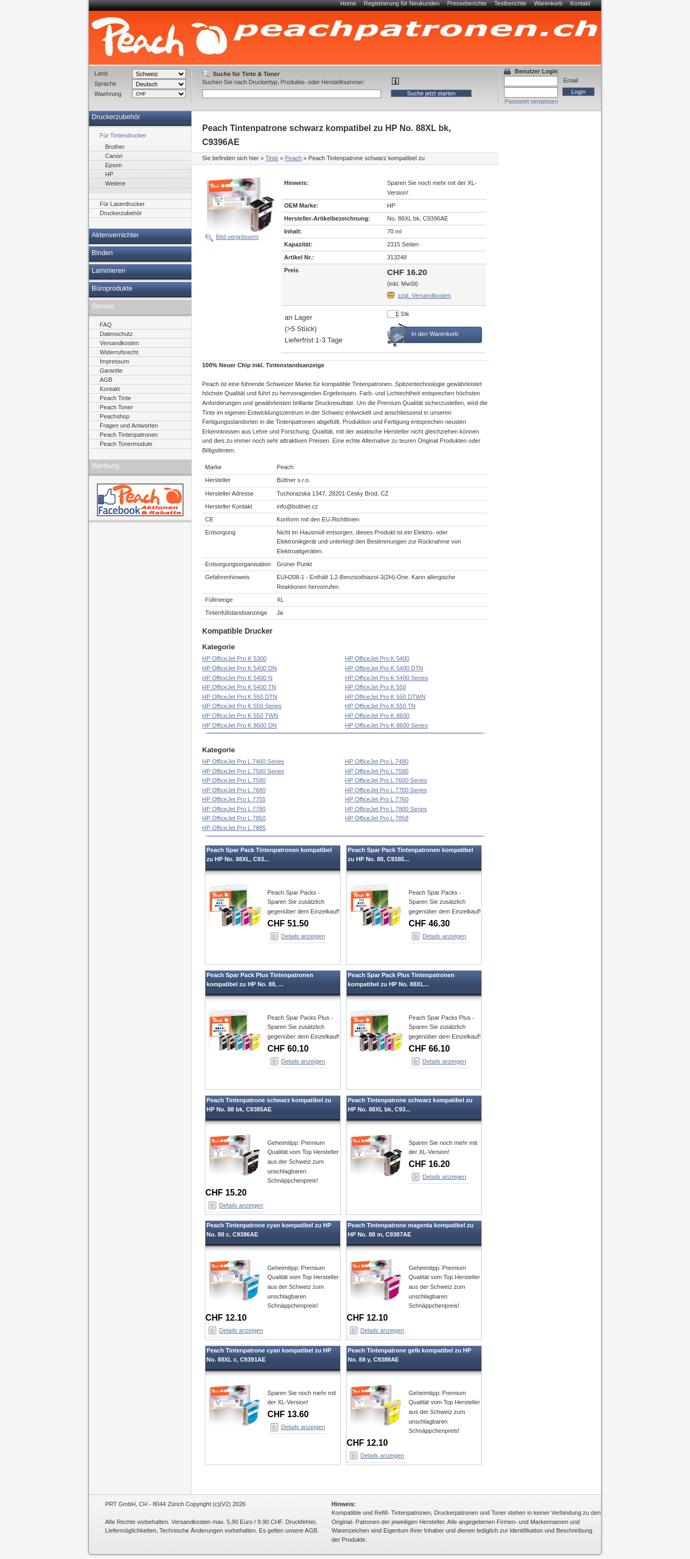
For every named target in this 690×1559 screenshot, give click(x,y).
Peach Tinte (115, 398)
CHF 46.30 (429, 923)
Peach (293, 158)
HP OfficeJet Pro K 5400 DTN (384, 668)
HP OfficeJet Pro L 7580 (377, 771)
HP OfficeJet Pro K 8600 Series (386, 725)
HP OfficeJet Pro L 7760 (377, 799)
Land (100, 73)
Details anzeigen (303, 936)
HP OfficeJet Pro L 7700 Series (386, 790)
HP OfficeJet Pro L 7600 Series (386, 780)
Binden (102, 253)
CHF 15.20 (226, 1192)
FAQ (106, 324)
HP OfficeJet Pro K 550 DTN (239, 696)
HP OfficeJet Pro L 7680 (234, 790)
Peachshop (114, 416)
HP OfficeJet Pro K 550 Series (242, 706)
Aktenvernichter (115, 235)
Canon (113, 156)
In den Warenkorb (434, 334)
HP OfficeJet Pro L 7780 (234, 809)
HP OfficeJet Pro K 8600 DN (239, 725)
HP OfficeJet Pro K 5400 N (237, 678)
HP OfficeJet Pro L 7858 (377, 818)
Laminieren (109, 270)
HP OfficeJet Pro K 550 (375, 687)
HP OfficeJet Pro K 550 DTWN (385, 696)
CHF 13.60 (288, 1414)
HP (109, 174)
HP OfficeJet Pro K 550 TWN (240, 715)
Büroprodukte (112, 288)
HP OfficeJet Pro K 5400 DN (239, 668)
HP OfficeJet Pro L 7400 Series (243, 761)
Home (348, 3)
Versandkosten (119, 343)
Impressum (114, 361)
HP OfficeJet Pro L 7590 (234, 780)
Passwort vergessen (531, 101)
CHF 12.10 (226, 1317)
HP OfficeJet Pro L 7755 (234, 799)
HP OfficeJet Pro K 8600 (377, 715)
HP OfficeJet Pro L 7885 (234, 828)
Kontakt (580, 3)
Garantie (111, 370)
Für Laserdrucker (122, 204)
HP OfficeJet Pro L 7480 (377, 761)
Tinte (271, 158)
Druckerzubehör (116, 117)
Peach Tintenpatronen (129, 434)
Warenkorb (548, 3)
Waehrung (107, 94)
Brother (115, 146)
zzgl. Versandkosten (424, 295)
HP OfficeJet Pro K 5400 (377, 658)
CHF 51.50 (288, 923)
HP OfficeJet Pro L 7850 (234, 818)
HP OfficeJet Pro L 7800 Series (386, 809)
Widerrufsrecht (119, 352)
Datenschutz (116, 334)
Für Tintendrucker (123, 135)
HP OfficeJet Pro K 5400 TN (239, 687)
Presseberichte (466, 3)
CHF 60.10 (288, 1048)
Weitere (115, 183)
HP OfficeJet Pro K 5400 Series (386, 678)
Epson (113, 165)
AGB (106, 379)
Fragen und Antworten (129, 425)
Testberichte (510, 3)
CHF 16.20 (429, 1164)
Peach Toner (116, 407)
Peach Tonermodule (126, 444)
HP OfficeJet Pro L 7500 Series (243, 771)
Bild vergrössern (237, 236)
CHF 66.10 (429, 1048)
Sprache (105, 83)
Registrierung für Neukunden (402, 3)
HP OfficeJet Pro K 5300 (234, 658)
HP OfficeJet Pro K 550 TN (380, 706)
